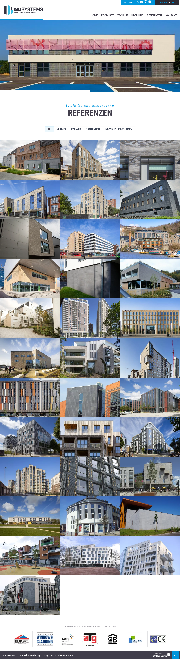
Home (94, 15)
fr (165, 2)
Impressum (9, 655)
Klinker (61, 129)
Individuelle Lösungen (118, 129)
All (50, 129)
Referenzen (154, 15)
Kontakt (171, 15)
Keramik (76, 129)
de (169, 2)
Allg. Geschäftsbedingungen (58, 655)
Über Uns (137, 15)
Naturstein (93, 129)
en (161, 2)
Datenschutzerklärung (29, 655)
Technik (122, 15)
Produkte (107, 15)
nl (173, 2)
